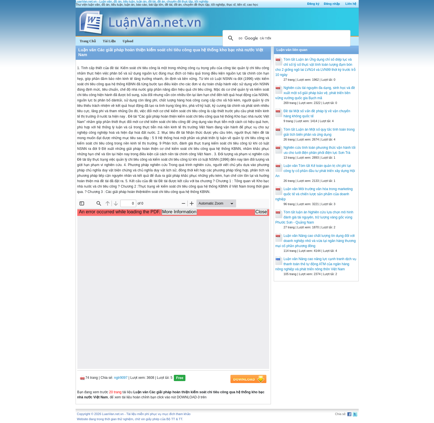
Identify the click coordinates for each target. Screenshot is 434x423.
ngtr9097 (120, 378)
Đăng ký (313, 3)
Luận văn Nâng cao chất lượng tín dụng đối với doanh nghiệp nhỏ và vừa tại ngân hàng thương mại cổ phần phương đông (315, 241)
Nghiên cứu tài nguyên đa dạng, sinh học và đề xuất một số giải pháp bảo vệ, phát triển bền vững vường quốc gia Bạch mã (315, 93)
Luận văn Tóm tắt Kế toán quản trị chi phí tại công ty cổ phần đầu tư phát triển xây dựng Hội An (315, 171)
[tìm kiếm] (286, 38)
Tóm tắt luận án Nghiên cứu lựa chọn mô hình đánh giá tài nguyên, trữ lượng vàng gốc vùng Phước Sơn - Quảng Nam (314, 217)
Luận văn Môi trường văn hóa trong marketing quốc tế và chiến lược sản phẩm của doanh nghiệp (314, 194)
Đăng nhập (332, 3)
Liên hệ (350, 3)
